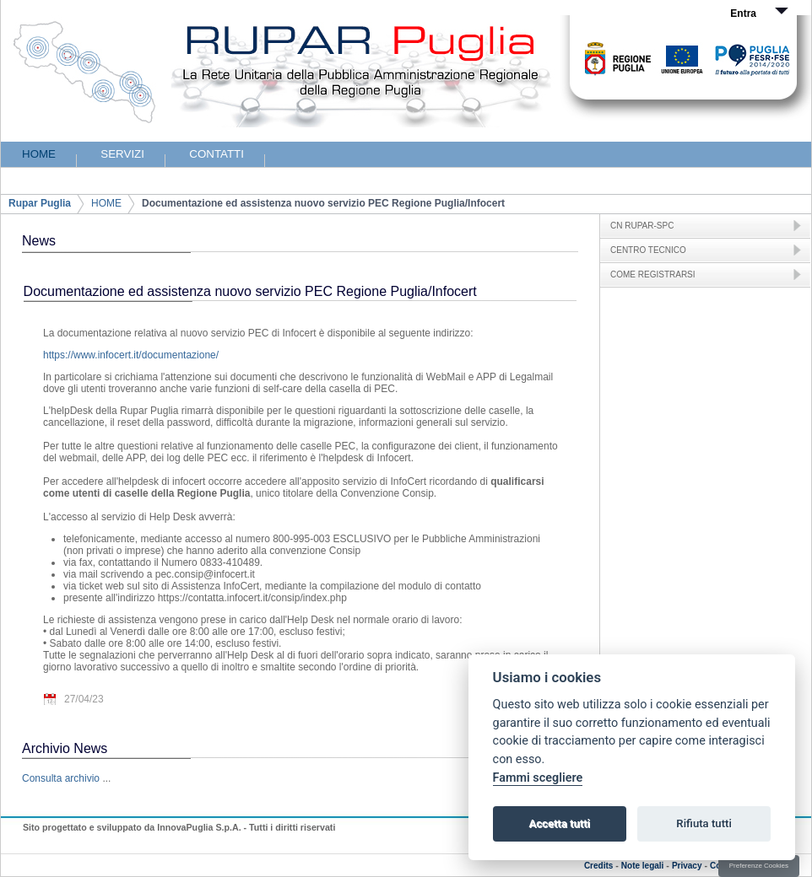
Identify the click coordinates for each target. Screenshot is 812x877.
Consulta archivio (61, 778)
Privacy (687, 865)
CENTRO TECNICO (648, 250)
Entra (743, 13)
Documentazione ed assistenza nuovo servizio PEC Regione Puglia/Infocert (323, 203)
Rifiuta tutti (704, 823)
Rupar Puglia (39, 203)
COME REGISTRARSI (653, 274)
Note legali (642, 865)
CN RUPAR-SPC (642, 225)
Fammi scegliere (538, 778)
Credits (598, 865)
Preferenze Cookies (758, 865)
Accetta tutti (559, 823)
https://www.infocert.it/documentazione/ (131, 355)
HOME (106, 203)
